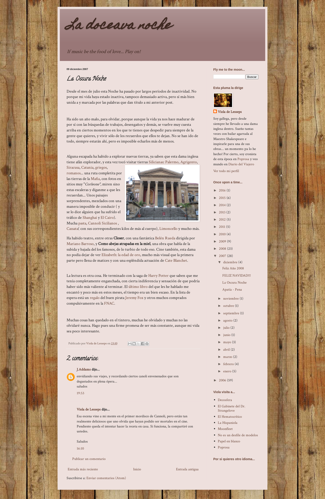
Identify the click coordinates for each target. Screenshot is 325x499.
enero (227, 371)
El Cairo (107, 217)
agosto (228, 320)
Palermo (172, 162)
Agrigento (188, 162)
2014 (223, 205)
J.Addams (84, 369)
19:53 (80, 393)
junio (227, 335)
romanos (74, 173)
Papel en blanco (229, 441)
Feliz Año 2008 (233, 268)
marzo (228, 356)
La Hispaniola (227, 422)
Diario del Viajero (241, 164)
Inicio (137, 469)
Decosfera (225, 400)
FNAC (109, 303)
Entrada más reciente (83, 469)
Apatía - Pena (232, 289)
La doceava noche (119, 26)
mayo (227, 342)
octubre (229, 305)
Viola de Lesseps (89, 409)
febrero (229, 364)
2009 (223, 241)
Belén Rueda (165, 238)
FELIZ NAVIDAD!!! (236, 275)
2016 (223, 190)
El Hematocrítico (230, 416)
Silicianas (156, 162)
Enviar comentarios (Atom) (106, 478)
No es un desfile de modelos (238, 435)
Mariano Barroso (80, 243)
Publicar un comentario (89, 459)
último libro (138, 286)
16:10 (80, 448)
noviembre (231, 298)
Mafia (95, 178)
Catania (87, 167)
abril (227, 349)
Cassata (72, 228)
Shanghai (90, 217)
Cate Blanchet (176, 260)
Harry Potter (158, 275)
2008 (223, 248)
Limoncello (168, 228)
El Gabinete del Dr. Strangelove (231, 408)
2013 (222, 212)
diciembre (230, 262)
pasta (82, 223)
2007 (223, 256)
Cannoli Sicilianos (103, 223)
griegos (101, 167)
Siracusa (73, 167)
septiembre (231, 313)
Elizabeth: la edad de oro (121, 254)
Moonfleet (225, 429)
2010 (223, 234)
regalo (95, 297)
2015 (223, 198)
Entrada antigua (187, 469)
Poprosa (243, 159)
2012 (223, 219)
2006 (223, 380)
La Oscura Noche (234, 282)
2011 (222, 226)
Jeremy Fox (134, 297)
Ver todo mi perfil (226, 171)
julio (226, 327)
